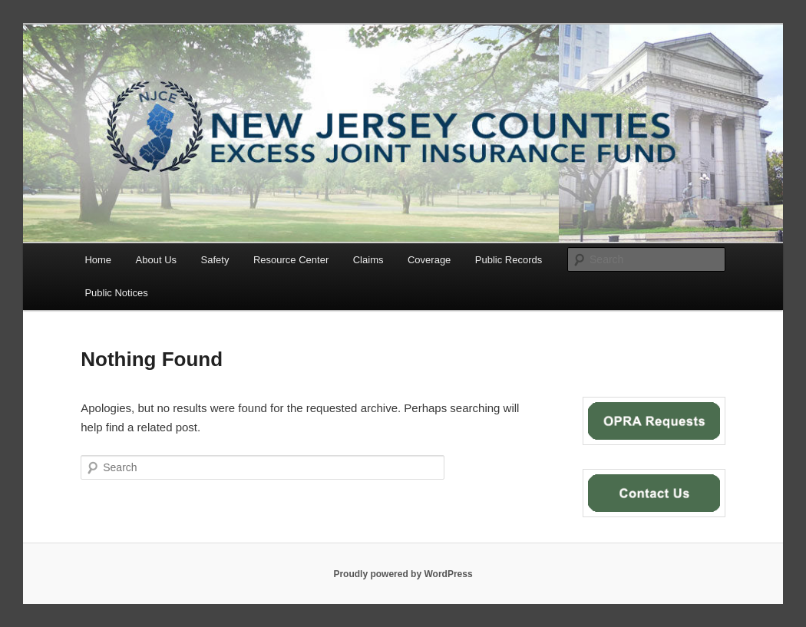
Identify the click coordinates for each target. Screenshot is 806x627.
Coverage (429, 260)
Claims (368, 260)
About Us (156, 260)
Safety (215, 260)
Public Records (508, 260)
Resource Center (291, 260)
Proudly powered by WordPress (402, 574)
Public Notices (115, 293)
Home (97, 260)
